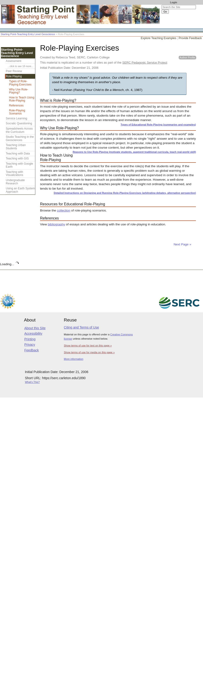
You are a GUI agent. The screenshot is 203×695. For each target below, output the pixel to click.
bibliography (56, 224)
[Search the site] (179, 7)
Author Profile (187, 57)
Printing (29, 339)
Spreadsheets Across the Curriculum (19, 130)
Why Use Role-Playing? (18, 91)
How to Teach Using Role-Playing (21, 99)
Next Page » (182, 244)
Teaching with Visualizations (14, 173)
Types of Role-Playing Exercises (20, 83)
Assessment (13, 61)
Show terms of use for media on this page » (89, 352)
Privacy (29, 344)
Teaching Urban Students (16, 146)
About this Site (34, 328)
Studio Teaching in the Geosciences (20, 138)
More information (73, 359)
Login (173, 2)
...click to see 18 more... (20, 66)
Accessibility (33, 333)
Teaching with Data (18, 153)
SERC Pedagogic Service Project (144, 62)
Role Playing (14, 76)
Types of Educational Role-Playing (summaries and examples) (158, 124)
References (16, 105)
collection (63, 210)
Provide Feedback (190, 38)
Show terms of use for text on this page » (88, 345)
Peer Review (14, 71)
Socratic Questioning (19, 123)
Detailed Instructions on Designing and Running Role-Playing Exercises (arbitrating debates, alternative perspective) (125, 192)
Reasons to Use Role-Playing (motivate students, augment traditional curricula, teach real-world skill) (134, 151)
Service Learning (16, 118)
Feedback (31, 350)
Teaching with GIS (17, 158)
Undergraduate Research (15, 182)
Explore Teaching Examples (158, 38)
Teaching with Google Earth (19, 165)
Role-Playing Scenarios (17, 112)
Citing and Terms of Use (81, 327)
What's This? (32, 382)
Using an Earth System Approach (20, 190)
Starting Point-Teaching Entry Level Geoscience (28, 34)
